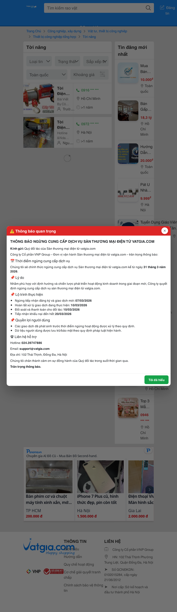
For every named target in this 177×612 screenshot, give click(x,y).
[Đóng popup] (164, 230)
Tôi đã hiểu (156, 379)
